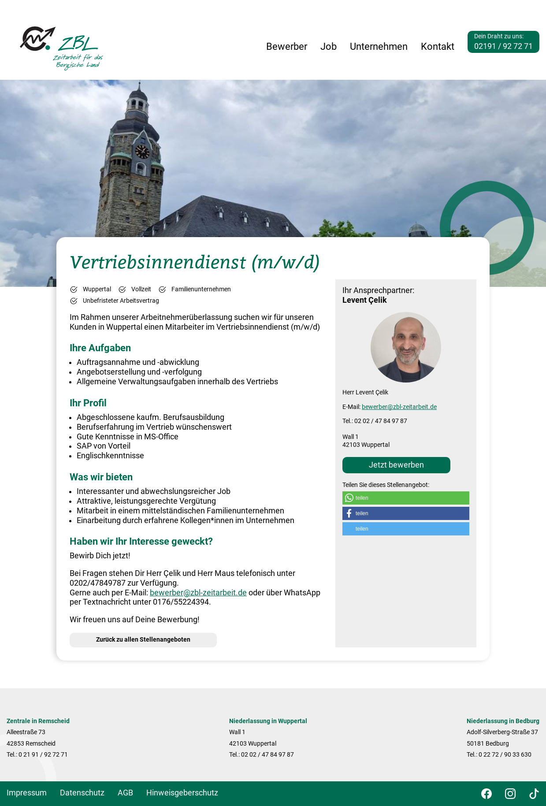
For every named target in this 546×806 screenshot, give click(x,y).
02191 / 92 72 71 (503, 46)
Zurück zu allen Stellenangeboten (143, 639)
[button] (405, 498)
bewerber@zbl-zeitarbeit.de (198, 592)
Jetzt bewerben (396, 465)
